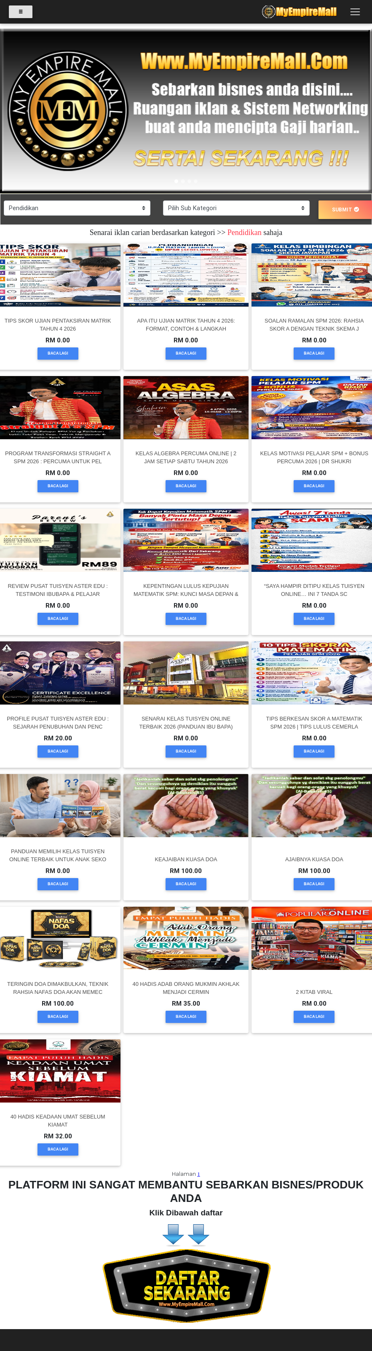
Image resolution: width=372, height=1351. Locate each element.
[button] (28, 111)
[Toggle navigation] (355, 13)
